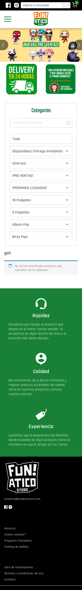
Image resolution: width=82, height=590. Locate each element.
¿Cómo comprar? (15, 535)
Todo (16, 138)
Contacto (10, 579)
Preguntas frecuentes (18, 541)
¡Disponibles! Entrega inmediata (37, 151)
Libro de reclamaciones (18, 567)
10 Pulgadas (21, 200)
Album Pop (20, 224)
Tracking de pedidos (16, 547)
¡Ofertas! (19, 163)
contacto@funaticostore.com (22, 499)
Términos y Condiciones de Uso (23, 573)
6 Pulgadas (21, 212)
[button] (79, 45)
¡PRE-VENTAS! (22, 175)
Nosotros (10, 528)
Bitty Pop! (20, 236)
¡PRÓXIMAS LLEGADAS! (29, 187)
